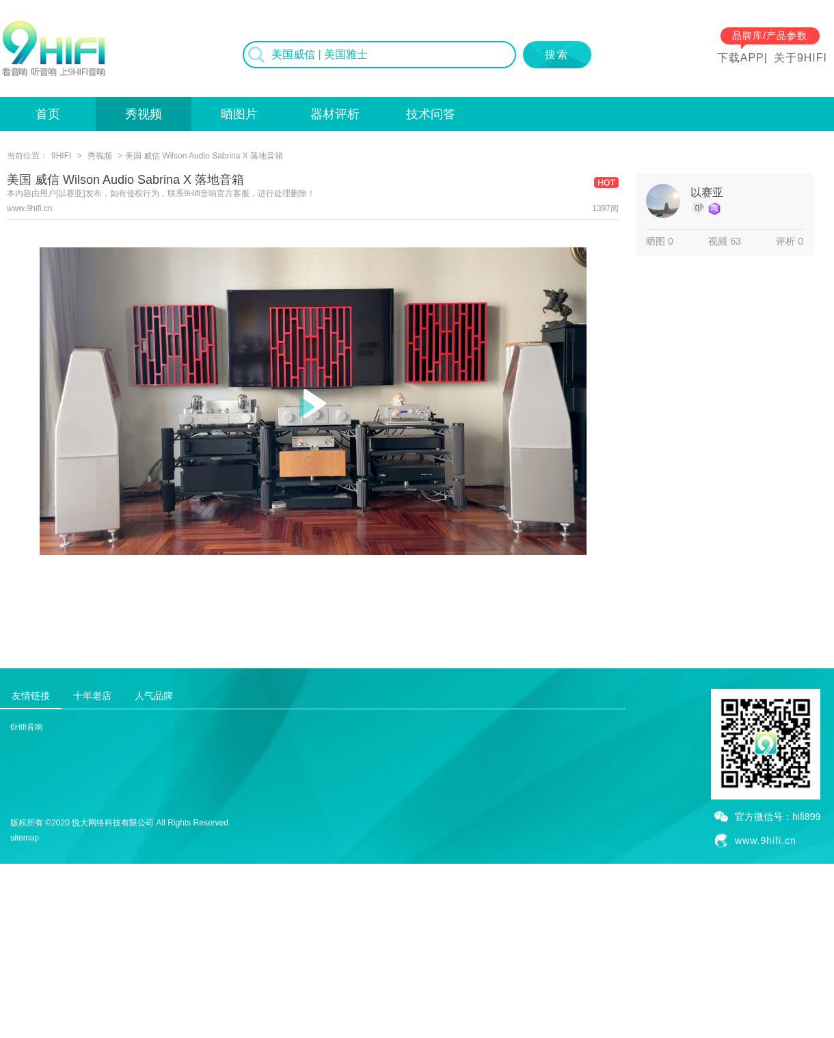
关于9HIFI (800, 58)
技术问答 (430, 114)
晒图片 (239, 114)
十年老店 (92, 695)
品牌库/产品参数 (769, 35)
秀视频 (143, 114)
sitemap (24, 838)
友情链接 (31, 695)
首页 (48, 114)
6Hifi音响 (26, 727)
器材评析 (335, 114)
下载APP (740, 58)
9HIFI (61, 156)
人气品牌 (154, 695)
